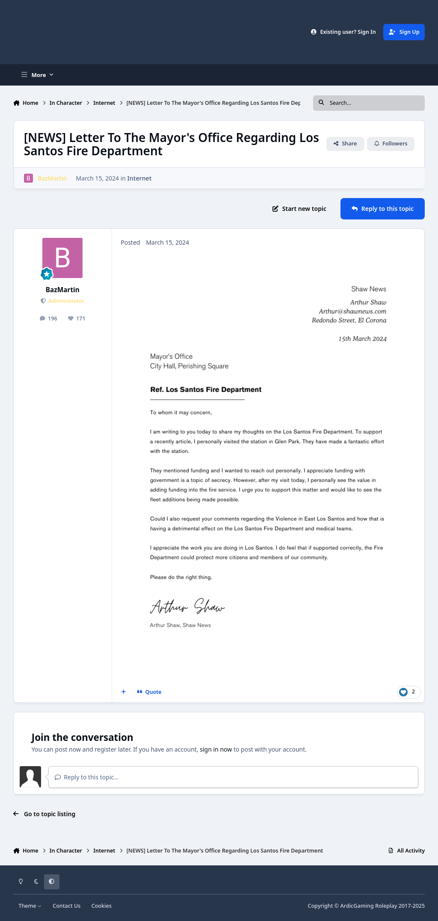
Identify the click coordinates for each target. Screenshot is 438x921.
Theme (30, 905)
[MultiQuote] (123, 692)
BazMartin (63, 289)
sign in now (216, 749)
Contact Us (66, 905)
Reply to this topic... (87, 777)
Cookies (102, 905)
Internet (139, 178)
